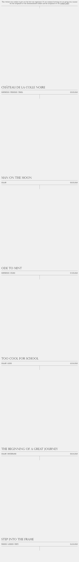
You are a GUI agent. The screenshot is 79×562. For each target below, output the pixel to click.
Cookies (30, 560)
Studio (12, 45)
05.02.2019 (74, 173)
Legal (43, 560)
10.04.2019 (74, 59)
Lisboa (9, 102)
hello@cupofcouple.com (39, 547)
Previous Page (20, 515)
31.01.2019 (74, 202)
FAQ (47, 560)
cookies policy (64, 3)
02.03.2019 (74, 130)
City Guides (15, 188)
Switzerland (11, 73)
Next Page (59, 515)
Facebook (39, 535)
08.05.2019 (74, 30)
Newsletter (39, 527)
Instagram (39, 531)
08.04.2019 (74, 73)
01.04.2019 (74, 87)
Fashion (4, 87)
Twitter (39, 539)
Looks (9, 59)
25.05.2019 (74, 16)
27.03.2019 (74, 102)
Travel (20, 16)
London (10, 87)
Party (17, 87)
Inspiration (5, 16)
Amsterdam (5, 188)
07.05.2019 (74, 45)
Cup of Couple (39, 521)
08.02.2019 (74, 159)
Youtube (39, 543)
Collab (3, 30)
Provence (13, 16)
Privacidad (37, 560)
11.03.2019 (74, 116)
